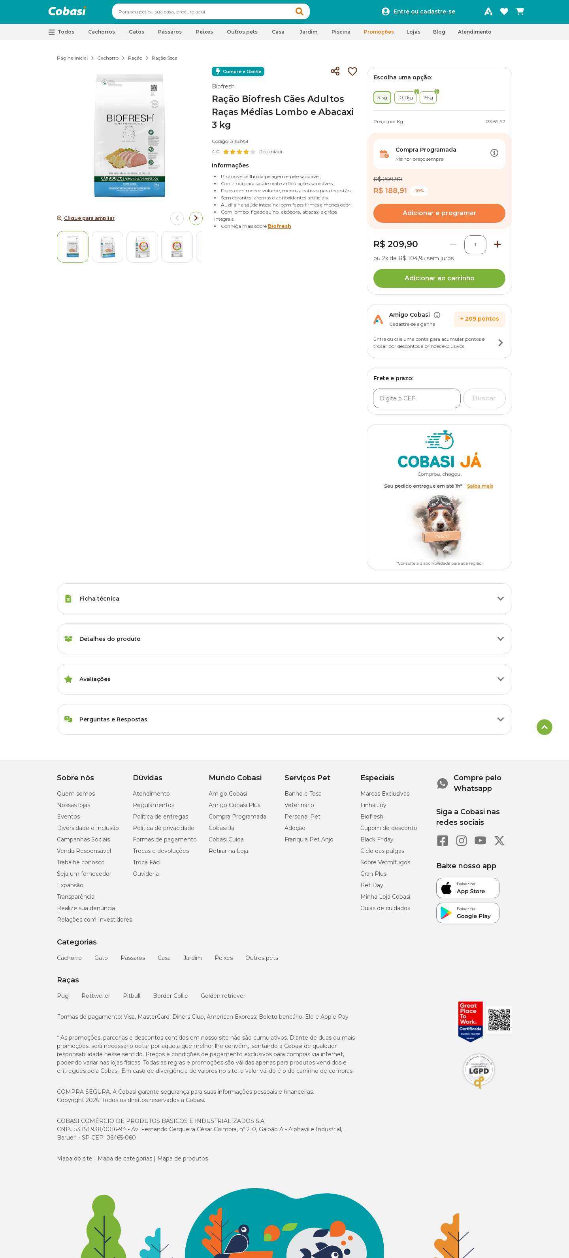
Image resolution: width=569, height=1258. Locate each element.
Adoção (294, 831)
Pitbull (131, 999)
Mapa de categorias (125, 1162)
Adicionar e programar (440, 216)
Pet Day (371, 888)
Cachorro (108, 61)
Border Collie (170, 999)
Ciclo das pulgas (382, 854)
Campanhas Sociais (83, 843)
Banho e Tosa (303, 797)
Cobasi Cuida (226, 843)
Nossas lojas (73, 808)
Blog (439, 35)
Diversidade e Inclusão (88, 831)
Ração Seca (164, 61)
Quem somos (76, 797)
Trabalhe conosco (81, 865)
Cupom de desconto (388, 831)
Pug (63, 999)
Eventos (68, 820)
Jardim (192, 961)
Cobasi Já (221, 831)
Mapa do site (74, 1162)
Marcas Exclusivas (384, 797)
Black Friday (377, 843)
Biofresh (223, 90)
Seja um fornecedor (84, 877)
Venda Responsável (84, 854)
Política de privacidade (163, 831)
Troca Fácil (147, 865)
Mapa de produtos (182, 1162)
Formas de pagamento (165, 843)
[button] (314, 13)
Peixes (224, 961)
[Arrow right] (196, 222)
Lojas (413, 35)
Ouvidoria (146, 877)
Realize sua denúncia (86, 911)
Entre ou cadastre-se (424, 13)
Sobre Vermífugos (385, 865)
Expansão (70, 888)
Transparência (75, 900)
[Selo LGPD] (479, 1093)
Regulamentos (153, 808)
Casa (164, 961)
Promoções (379, 35)
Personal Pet (302, 820)
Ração (135, 61)
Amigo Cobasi (228, 797)
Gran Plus (373, 877)
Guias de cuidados (385, 911)
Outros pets (261, 961)
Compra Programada (237, 820)
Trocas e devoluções (161, 854)
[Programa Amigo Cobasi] (488, 13)
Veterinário (299, 808)
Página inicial (72, 61)
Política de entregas (160, 820)
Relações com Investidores (94, 923)
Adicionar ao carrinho (440, 281)
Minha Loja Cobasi (385, 900)
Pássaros (133, 961)
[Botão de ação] (494, 157)
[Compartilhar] (335, 75)
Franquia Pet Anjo (308, 843)
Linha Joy (373, 808)
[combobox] (226, 13)
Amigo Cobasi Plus (234, 808)
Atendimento (475, 35)
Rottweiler (95, 999)
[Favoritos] (504, 13)
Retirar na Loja (228, 854)
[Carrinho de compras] (520, 13)
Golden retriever (223, 999)
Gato (101, 961)
